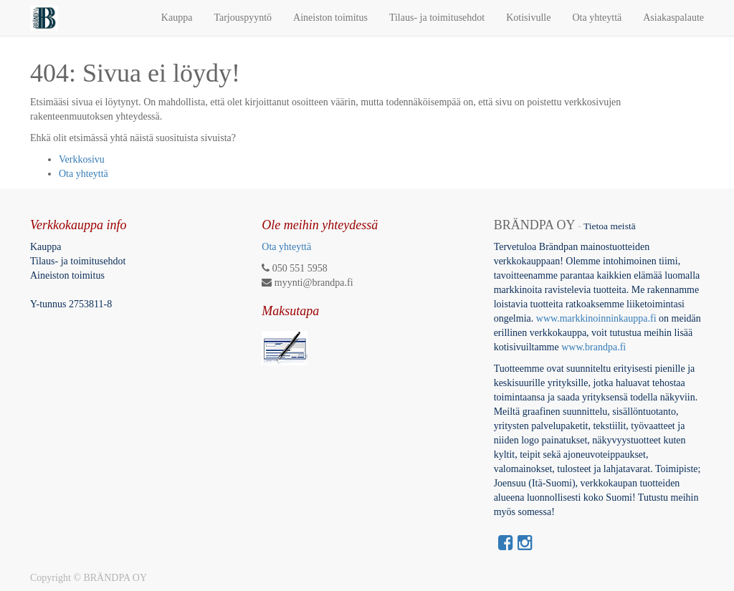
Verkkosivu (82, 159)
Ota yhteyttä (83, 173)
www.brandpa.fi (595, 347)
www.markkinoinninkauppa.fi (596, 318)
